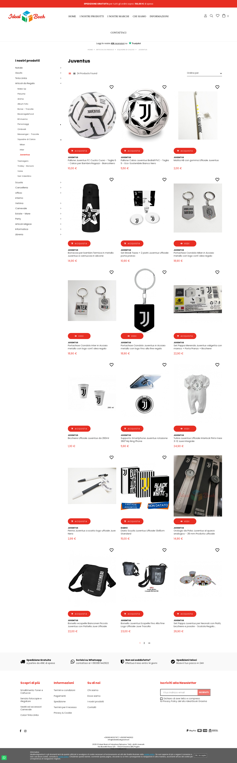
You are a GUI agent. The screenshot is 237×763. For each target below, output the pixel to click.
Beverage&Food (26, 114)
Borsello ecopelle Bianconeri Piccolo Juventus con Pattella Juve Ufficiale (88, 625)
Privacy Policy (170, 701)
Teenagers (23, 161)
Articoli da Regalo (25, 83)
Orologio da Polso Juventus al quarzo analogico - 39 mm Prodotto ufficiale (194, 532)
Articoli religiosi (23, 224)
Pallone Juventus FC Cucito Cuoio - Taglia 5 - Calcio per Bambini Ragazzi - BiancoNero (92, 162)
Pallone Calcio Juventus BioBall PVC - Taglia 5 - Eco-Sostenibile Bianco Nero (145, 162)
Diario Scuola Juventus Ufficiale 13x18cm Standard (143, 532)
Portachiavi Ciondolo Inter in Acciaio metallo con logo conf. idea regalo (88, 347)
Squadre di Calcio (27, 139)
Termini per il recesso (65, 707)
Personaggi (23, 124)
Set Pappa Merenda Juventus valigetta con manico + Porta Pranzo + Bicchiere (198, 347)
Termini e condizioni (64, 690)
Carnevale (21, 208)
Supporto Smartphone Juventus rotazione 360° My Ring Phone (144, 440)
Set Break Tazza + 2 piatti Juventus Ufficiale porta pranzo (145, 254)
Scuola (19, 182)
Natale (19, 67)
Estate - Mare (22, 213)
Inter (22, 149)
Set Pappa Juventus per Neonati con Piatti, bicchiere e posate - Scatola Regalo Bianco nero (197, 625)
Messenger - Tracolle (28, 134)
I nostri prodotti (27, 60)
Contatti (91, 707)
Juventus (25, 154)
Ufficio (18, 193)
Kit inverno (23, 119)
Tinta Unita (21, 78)
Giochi (18, 73)
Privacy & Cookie (63, 712)
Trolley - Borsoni (26, 166)
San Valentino (24, 176)
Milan (22, 144)
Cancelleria (21, 187)
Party (18, 218)
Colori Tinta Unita (29, 715)
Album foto (23, 104)
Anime (21, 99)
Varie (20, 171)
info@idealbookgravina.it (118, 739)
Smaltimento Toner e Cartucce (31, 691)
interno (19, 198)
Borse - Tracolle (26, 109)
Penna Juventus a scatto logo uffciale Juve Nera (92, 532)
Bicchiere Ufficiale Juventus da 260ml (88, 438)
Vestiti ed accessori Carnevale (31, 708)
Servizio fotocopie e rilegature (31, 700)
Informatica (21, 229)
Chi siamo (92, 690)
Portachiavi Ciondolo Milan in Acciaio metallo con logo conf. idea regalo (194, 254)
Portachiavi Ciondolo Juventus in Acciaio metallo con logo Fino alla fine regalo (143, 347)
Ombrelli (22, 129)
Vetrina (19, 203)
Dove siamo (94, 695)
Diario (124, 528)
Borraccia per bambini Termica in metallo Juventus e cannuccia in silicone (91, 254)
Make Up (22, 89)
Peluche (21, 94)
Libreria (19, 234)
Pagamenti (60, 695)
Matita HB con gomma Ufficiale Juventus (196, 160)
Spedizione (60, 701)
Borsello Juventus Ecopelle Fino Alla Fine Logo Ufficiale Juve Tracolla (143, 625)
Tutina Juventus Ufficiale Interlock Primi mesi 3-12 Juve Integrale (198, 440)
